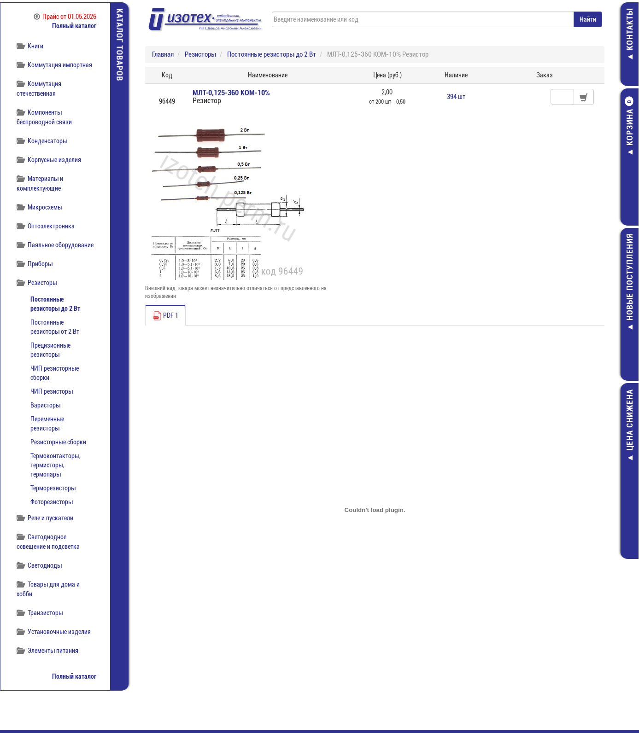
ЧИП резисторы (51, 391)
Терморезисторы (53, 488)
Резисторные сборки (58, 442)
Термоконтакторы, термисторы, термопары (55, 465)
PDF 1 (165, 315)
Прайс (65, 16)
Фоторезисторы (51, 502)
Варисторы (45, 405)
